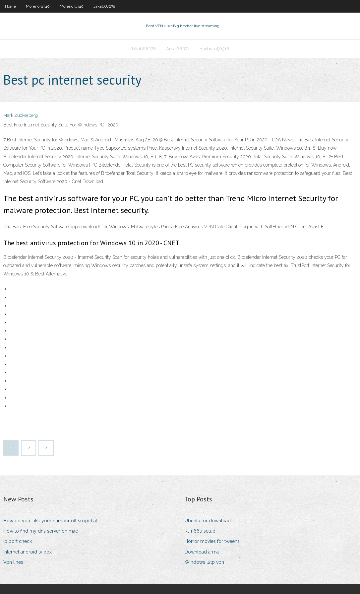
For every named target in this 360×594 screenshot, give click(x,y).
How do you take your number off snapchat (50, 520)
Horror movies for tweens (212, 541)
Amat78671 (178, 48)
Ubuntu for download (208, 520)
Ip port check (17, 541)
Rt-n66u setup (200, 531)
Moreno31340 (38, 6)
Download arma (202, 552)
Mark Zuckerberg (20, 115)
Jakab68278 (104, 6)
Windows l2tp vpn (204, 562)
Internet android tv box (27, 552)
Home (10, 6)
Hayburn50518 (214, 48)
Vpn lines (13, 562)
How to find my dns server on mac (40, 531)
